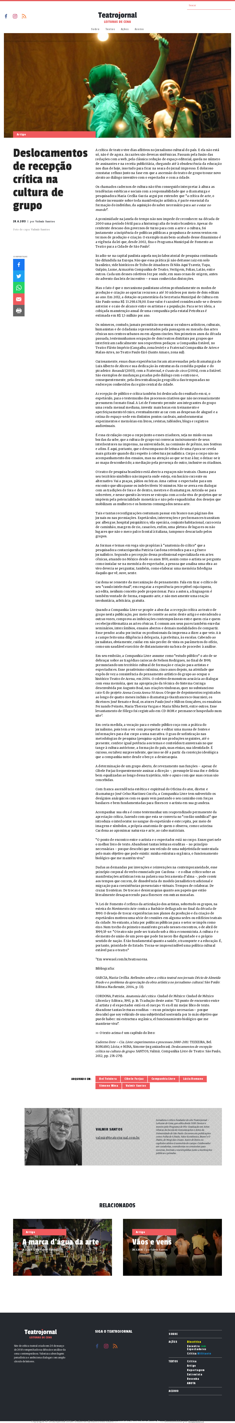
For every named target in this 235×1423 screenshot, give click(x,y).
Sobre (95, 29)
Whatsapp (19, 287)
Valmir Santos (136, 1086)
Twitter (19, 276)
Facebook (6, 16)
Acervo (139, 29)
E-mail (19, 299)
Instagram (15, 16)
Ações (125, 29)
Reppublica (196, 1421)
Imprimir (19, 310)
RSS (24, 16)
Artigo (191, 1365)
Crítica (199, 1353)
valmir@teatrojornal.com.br (118, 1137)
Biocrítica (194, 1341)
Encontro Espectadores (196, 1348)
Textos (110, 29)
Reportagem (196, 1370)
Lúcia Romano (193, 1079)
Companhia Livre (163, 1079)
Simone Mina (108, 1086)
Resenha (193, 1378)
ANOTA (191, 1383)
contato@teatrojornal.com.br (139, 1421)
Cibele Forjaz (134, 1079)
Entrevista (194, 1374)
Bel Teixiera (108, 1079)
